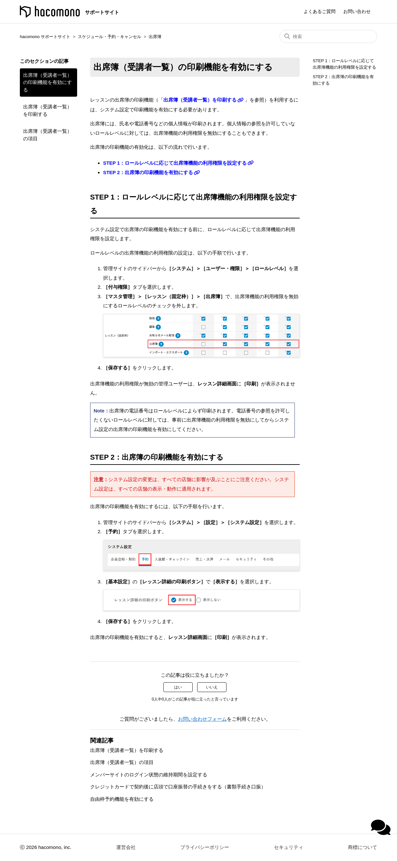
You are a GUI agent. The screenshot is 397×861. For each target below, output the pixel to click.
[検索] (328, 36)
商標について (362, 847)
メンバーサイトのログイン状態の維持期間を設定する (148, 774)
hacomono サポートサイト (45, 36)
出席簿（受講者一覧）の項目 (47, 134)
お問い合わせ (357, 11)
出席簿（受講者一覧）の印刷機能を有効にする (47, 82)
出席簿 (155, 36)
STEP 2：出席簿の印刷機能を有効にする (148, 172)
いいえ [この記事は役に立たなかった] (212, 687)
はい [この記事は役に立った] (178, 687)
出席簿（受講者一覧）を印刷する (47, 110)
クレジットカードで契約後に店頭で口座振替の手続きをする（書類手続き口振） (178, 786)
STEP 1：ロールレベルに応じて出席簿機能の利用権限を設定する (175, 163)
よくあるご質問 (319, 11)
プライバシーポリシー (204, 847)
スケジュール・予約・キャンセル (109, 36)
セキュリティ (288, 847)
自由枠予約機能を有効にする (122, 799)
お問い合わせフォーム (202, 719)
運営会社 (126, 847)
